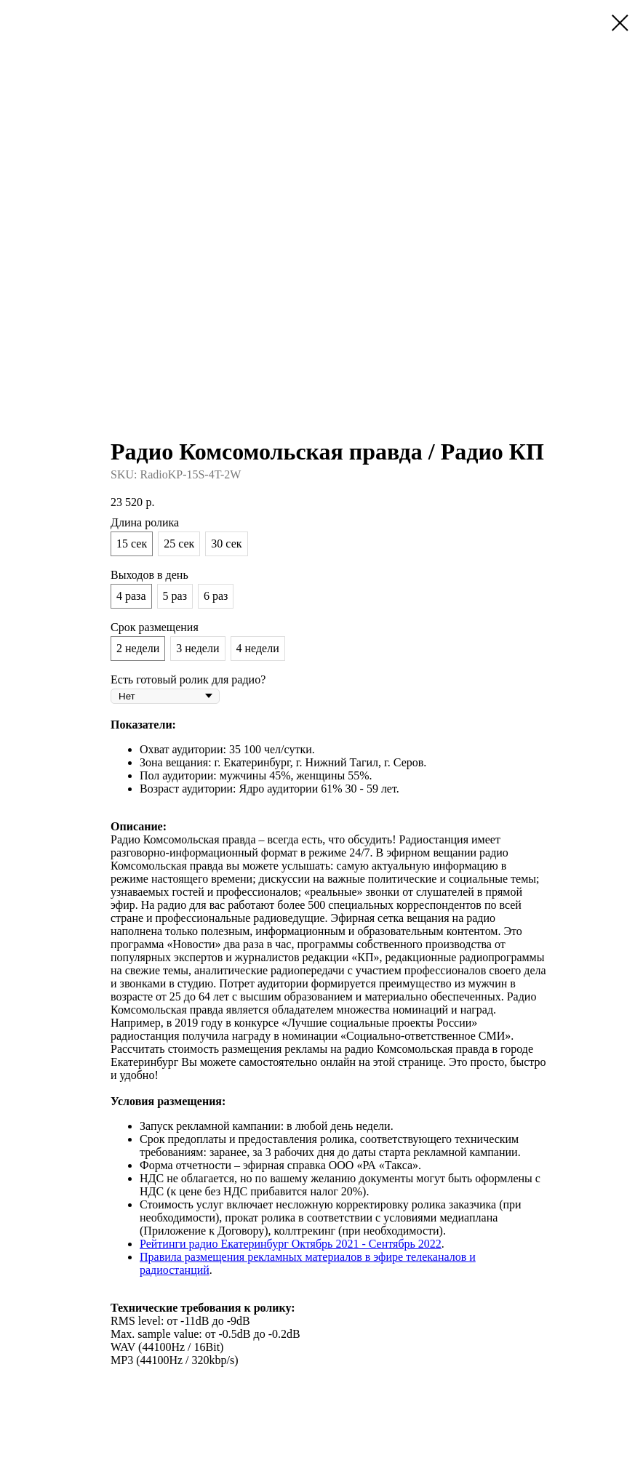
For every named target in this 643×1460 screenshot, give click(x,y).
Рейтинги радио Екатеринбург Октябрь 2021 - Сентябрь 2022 (291, 1244)
